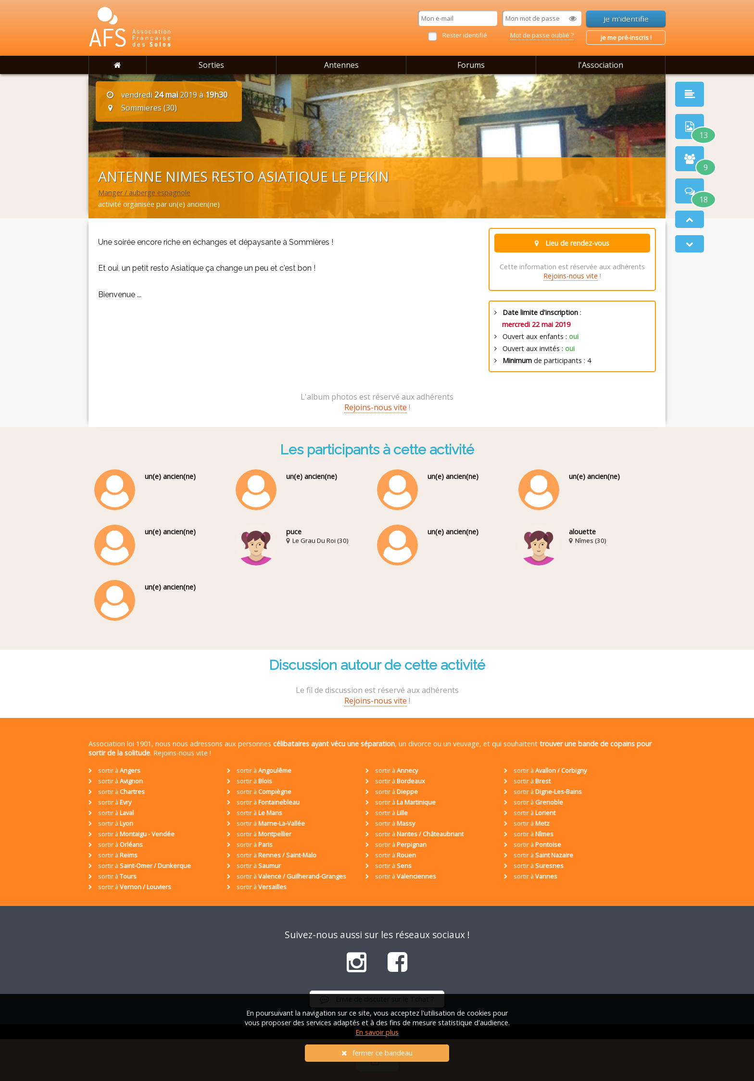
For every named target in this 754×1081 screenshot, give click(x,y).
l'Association (600, 65)
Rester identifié (464, 35)
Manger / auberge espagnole (144, 192)
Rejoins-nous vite (570, 275)
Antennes (341, 65)
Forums (471, 65)
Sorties (211, 65)
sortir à (114, 770)
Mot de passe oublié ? (542, 35)
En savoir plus (377, 1032)
